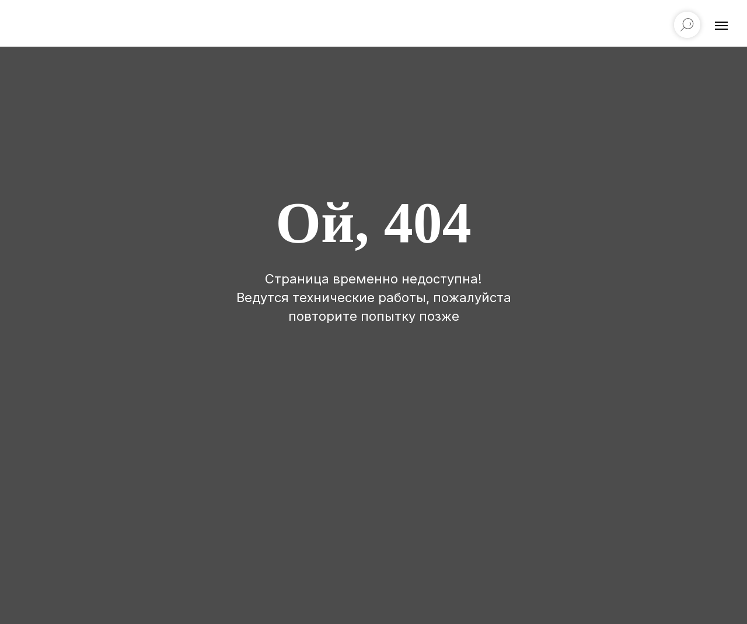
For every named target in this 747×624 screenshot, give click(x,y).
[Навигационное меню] (721, 26)
